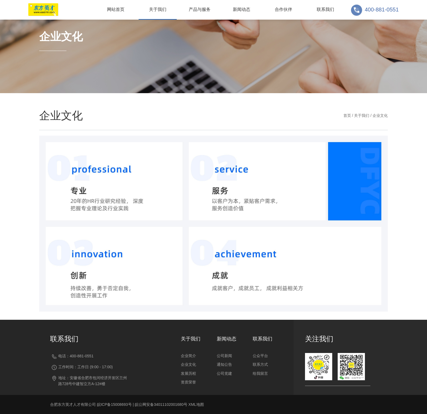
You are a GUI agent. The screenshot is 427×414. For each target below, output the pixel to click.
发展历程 (188, 373)
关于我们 (361, 115)
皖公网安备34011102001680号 (161, 404)
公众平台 (260, 356)
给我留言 (260, 373)
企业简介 (188, 356)
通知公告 (224, 364)
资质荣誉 (188, 382)
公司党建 (224, 373)
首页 (347, 115)
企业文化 (380, 115)
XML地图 (196, 404)
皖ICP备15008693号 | (116, 404)
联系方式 (260, 364)
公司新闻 (224, 356)
